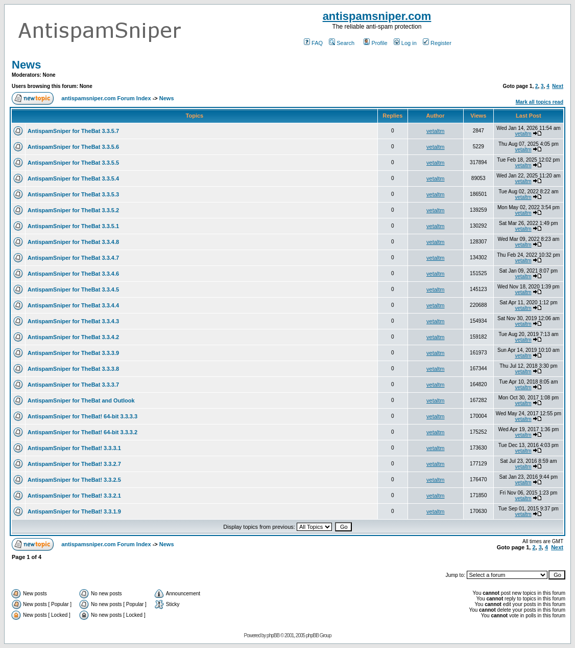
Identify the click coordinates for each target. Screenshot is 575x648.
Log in (405, 43)
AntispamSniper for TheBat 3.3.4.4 (73, 305)
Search (341, 43)
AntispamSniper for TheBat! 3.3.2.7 (74, 464)
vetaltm (435, 131)
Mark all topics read (539, 102)
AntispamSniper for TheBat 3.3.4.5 (73, 289)
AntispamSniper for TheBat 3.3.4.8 (73, 242)
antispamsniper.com (377, 16)
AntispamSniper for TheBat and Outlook (81, 400)
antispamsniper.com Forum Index (106, 98)
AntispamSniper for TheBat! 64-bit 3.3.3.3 (82, 416)
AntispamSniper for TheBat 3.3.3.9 (73, 353)
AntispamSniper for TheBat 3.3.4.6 (73, 274)
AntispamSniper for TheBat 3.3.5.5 (73, 163)
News (26, 64)
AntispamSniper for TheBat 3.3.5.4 (73, 178)
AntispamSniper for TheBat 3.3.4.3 (73, 321)
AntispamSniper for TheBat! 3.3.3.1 (74, 448)
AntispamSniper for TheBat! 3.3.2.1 (74, 496)
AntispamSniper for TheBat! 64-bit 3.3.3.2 (82, 432)
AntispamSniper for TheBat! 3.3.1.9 (74, 511)
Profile (375, 43)
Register (437, 43)
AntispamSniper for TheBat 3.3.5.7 (73, 131)
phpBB (273, 635)
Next (557, 86)
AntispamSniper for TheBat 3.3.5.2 (73, 210)
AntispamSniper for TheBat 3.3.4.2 (73, 337)
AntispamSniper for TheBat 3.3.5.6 (73, 147)
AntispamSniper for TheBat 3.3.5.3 (73, 194)
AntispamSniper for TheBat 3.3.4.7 (73, 258)
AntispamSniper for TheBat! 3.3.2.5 (74, 480)
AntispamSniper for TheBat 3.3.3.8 (73, 369)
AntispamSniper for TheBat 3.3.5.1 (73, 226)
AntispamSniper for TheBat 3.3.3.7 (73, 385)
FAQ (313, 43)
